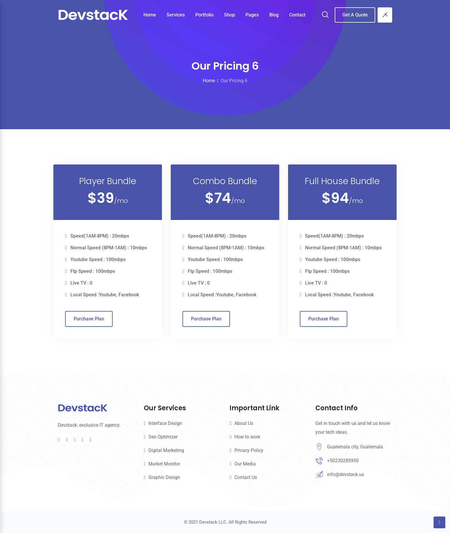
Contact (297, 15)
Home (149, 15)
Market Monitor (164, 464)
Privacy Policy (248, 450)
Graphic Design (164, 477)
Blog (274, 15)
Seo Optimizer (162, 437)
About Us (243, 423)
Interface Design (165, 423)
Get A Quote (355, 15)
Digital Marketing (166, 450)
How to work (247, 437)
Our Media (245, 464)
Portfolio (204, 15)
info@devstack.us (345, 474)
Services (176, 15)
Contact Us (245, 477)
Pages (252, 15)
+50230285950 (343, 460)
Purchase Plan (89, 340)
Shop (229, 15)
